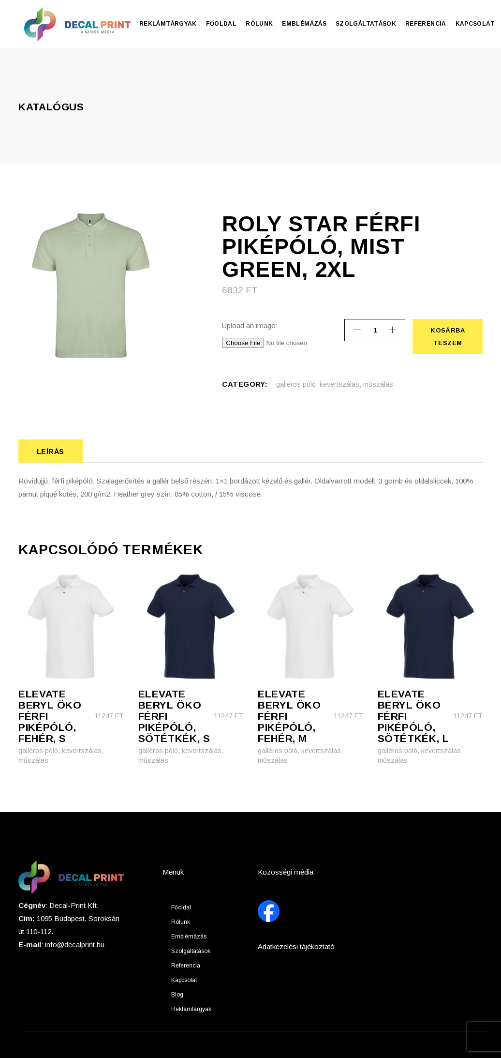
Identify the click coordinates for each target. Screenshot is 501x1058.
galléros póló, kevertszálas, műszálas (334, 384)
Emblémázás (188, 936)
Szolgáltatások (190, 951)
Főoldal (181, 907)
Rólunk (180, 922)
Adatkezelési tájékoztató (296, 946)
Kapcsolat (184, 980)
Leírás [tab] (50, 451)
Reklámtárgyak (191, 1009)
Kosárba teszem (447, 336)
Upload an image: (249, 325)
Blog (177, 994)
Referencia (185, 965)
